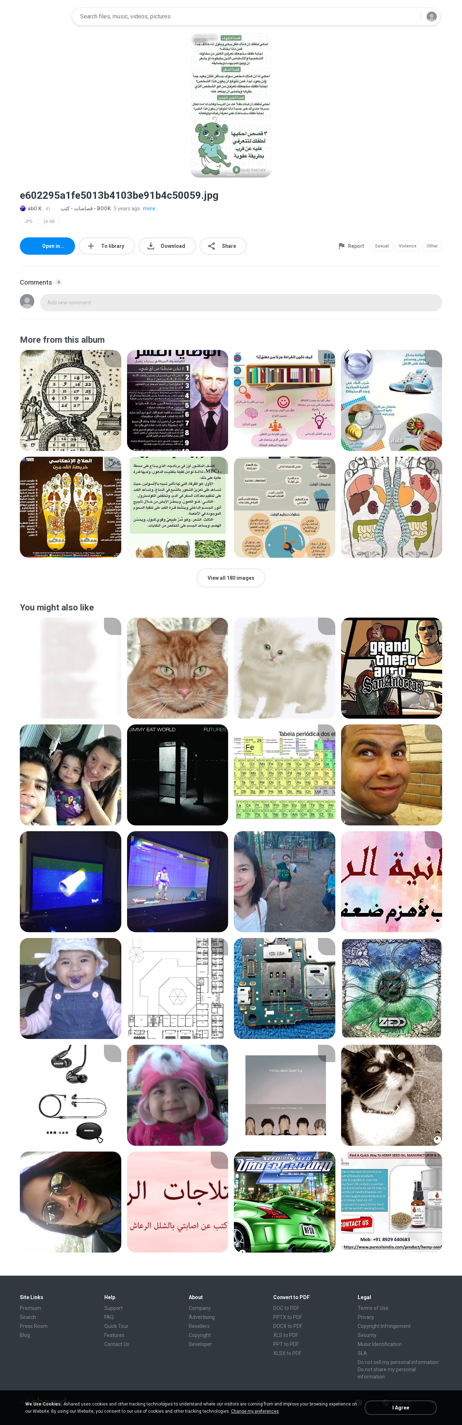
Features (114, 1335)
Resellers (199, 1326)
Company (200, 1308)
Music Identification (380, 1344)
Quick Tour (116, 1326)
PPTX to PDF (287, 1317)
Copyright (200, 1335)
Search (28, 1317)
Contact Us (116, 1344)
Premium (30, 1308)
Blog (25, 1335)
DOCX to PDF (287, 1326)
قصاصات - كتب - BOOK (82, 208)
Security (367, 1335)
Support (113, 1308)
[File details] (70, 400)
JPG (28, 221)
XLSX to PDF (287, 1353)
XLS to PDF (285, 1335)
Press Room (34, 1326)
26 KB (49, 221)
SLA (362, 1353)
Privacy (366, 1317)
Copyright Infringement (384, 1326)
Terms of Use (373, 1308)
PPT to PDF (286, 1344)
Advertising (202, 1317)
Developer (200, 1344)
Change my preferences (255, 1411)
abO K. (31, 208)
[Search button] (411, 16)
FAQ (109, 1317)
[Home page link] (44, 17)
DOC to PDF (286, 1308)
